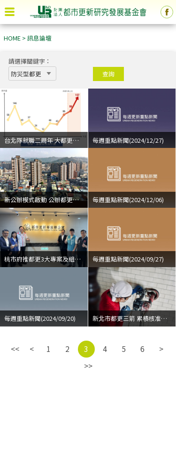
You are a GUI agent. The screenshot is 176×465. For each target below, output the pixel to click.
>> (88, 365)
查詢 (108, 73)
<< (15, 348)
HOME (12, 37)
